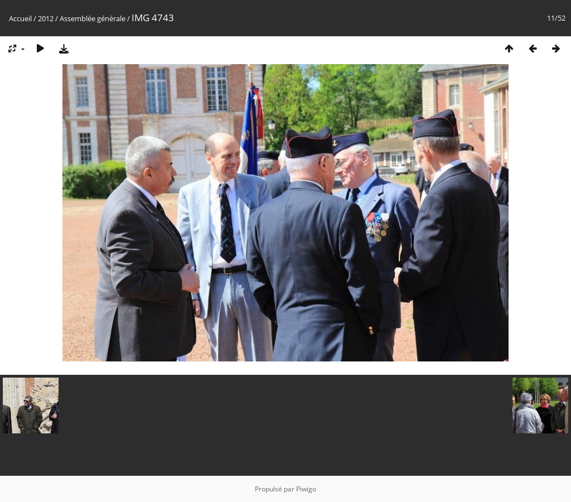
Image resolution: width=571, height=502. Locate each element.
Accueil (20, 18)
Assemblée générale (92, 18)
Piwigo (306, 489)
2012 (46, 18)
